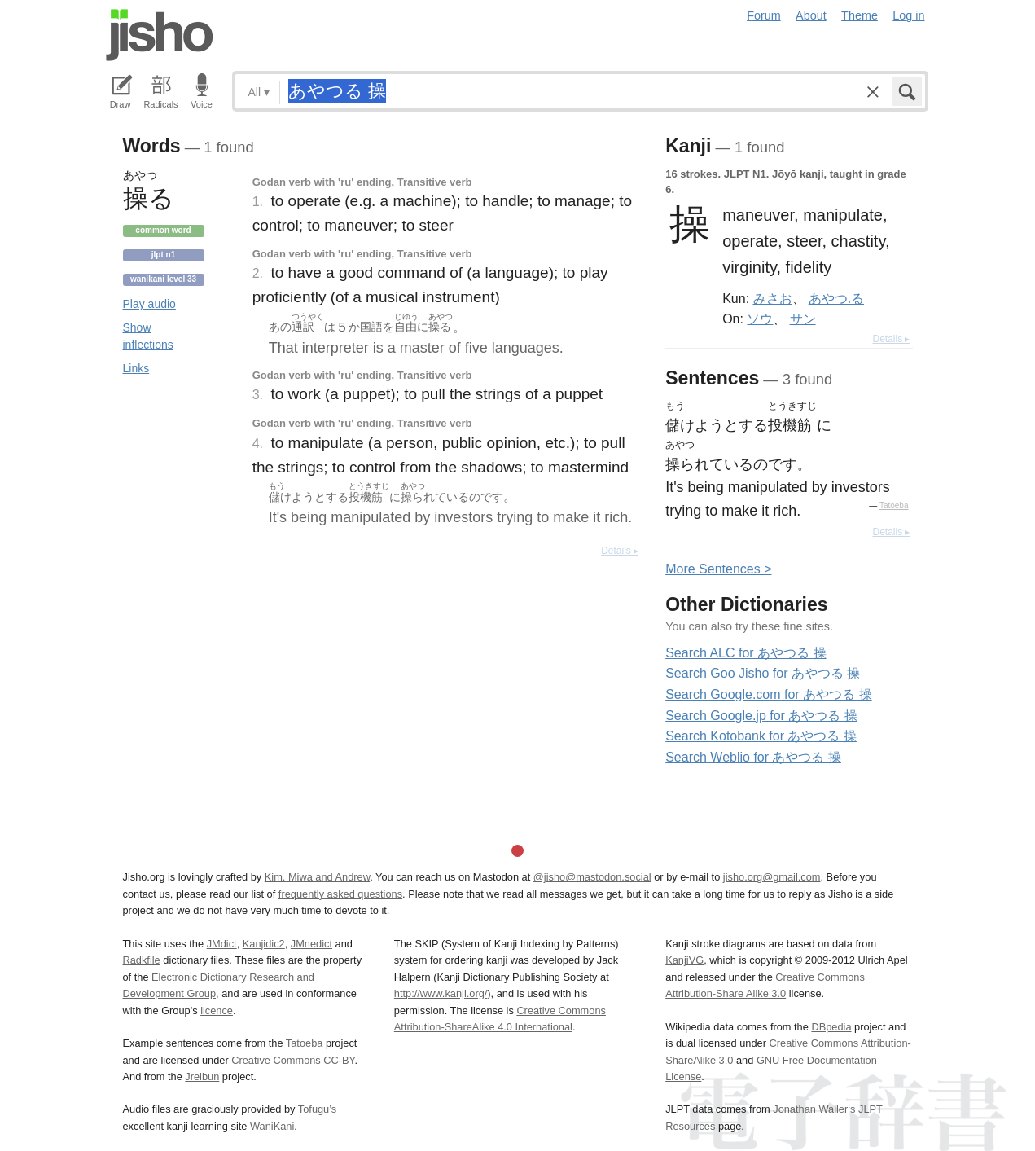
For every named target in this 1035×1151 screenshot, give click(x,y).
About (811, 15)
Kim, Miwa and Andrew (317, 877)
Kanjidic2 (264, 944)
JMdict (222, 944)
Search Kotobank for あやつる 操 (761, 736)
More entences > (718, 569)
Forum (764, 15)
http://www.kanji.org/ (441, 993)
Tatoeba (894, 505)
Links (136, 368)
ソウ (760, 318)
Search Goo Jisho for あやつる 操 (762, 673)
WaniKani (272, 1126)
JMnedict (311, 944)
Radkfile (141, 960)
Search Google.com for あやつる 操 (768, 694)
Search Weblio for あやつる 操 (753, 757)
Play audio (149, 303)
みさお (772, 298)
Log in (908, 15)
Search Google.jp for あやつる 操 (761, 716)
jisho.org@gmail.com (772, 877)
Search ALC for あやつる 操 (745, 653)
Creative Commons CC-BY (292, 1060)
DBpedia (831, 1027)
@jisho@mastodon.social (592, 877)
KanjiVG (684, 960)
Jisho (159, 35)
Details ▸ (619, 550)
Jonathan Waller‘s (814, 1109)
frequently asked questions (340, 894)
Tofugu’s (317, 1109)
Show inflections (148, 336)
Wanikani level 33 (163, 279)
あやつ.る (836, 298)
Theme (859, 15)
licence (216, 1010)
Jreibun (202, 1076)
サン (803, 318)
